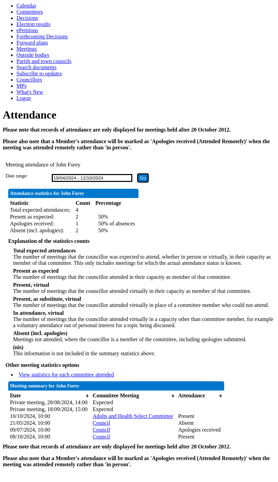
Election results (33, 24)
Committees (29, 12)
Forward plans (32, 43)
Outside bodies (32, 55)
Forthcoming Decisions (42, 36)
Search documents (36, 67)
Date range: (16, 175)
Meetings (26, 49)
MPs (21, 86)
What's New (29, 92)
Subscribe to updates (39, 73)
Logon (23, 98)
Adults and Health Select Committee (133, 416)
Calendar (26, 6)
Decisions (27, 18)
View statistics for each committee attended (66, 375)
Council (101, 423)
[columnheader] (49, 395)
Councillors (29, 80)
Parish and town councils (43, 61)
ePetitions (27, 30)
